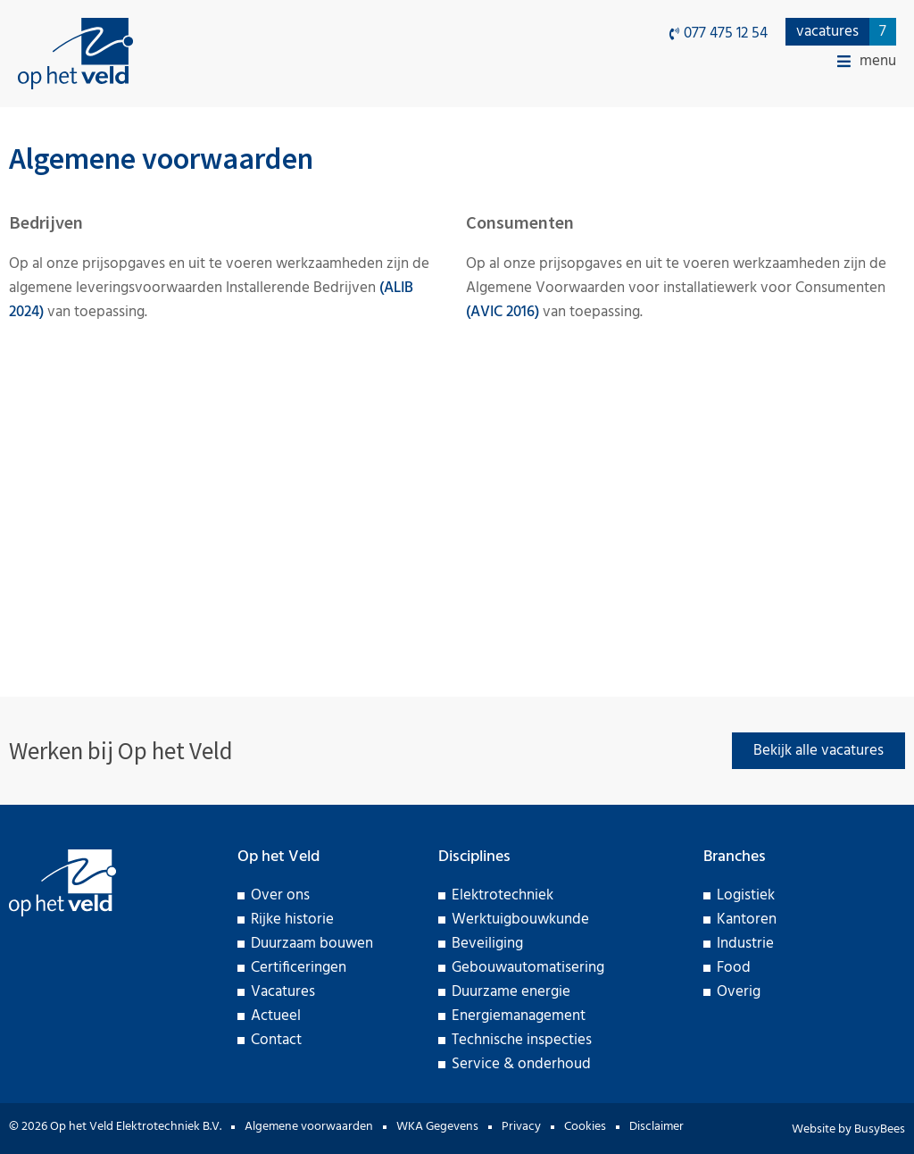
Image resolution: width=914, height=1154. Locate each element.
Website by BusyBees (848, 1129)
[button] (866, 61)
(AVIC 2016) (502, 312)
